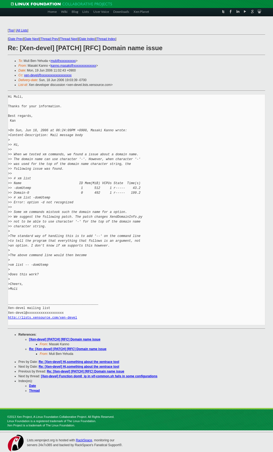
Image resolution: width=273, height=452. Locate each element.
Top (11, 30)
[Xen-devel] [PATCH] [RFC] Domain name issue (65, 339)
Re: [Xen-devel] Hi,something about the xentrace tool (79, 362)
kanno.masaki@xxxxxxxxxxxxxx (73, 66)
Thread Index (106, 39)
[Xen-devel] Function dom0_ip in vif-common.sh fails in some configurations (99, 376)
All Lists (22, 30)
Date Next (32, 39)
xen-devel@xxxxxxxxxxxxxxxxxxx (47, 75)
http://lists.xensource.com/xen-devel (42, 317)
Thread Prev (49, 39)
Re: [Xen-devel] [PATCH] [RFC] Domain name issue (67, 349)
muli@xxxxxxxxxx (63, 61)
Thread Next (69, 39)
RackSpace (84, 440)
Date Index (87, 39)
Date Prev (16, 39)
